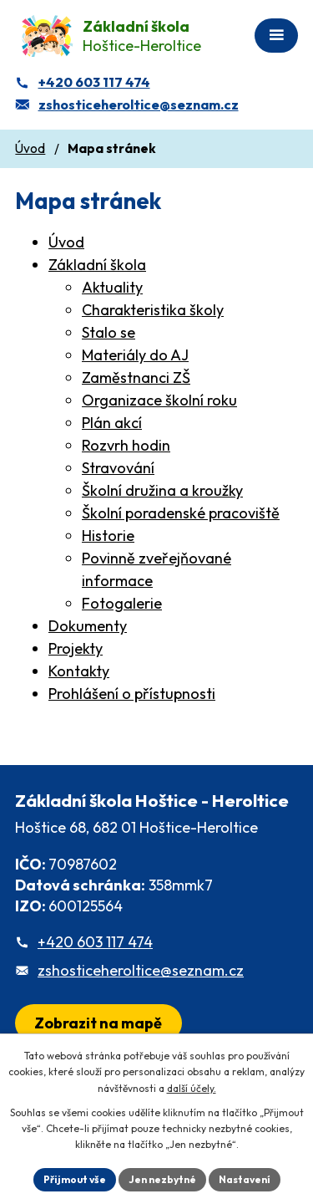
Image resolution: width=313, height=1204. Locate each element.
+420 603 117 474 (95, 941)
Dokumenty (87, 625)
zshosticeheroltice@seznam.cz (141, 970)
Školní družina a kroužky (162, 490)
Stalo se (108, 332)
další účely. (191, 1088)
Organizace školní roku (159, 400)
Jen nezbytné (162, 1179)
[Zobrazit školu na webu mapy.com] (98, 1023)
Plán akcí (112, 422)
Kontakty (78, 671)
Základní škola (97, 264)
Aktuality (112, 287)
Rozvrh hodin (126, 445)
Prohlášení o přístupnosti (131, 693)
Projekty (75, 648)
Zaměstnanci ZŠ (136, 377)
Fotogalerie (122, 603)
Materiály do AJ (135, 355)
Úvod (30, 148)
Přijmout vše (74, 1179)
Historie (108, 535)
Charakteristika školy (153, 309)
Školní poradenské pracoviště (181, 513)
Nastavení (244, 1179)
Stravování (118, 467)
